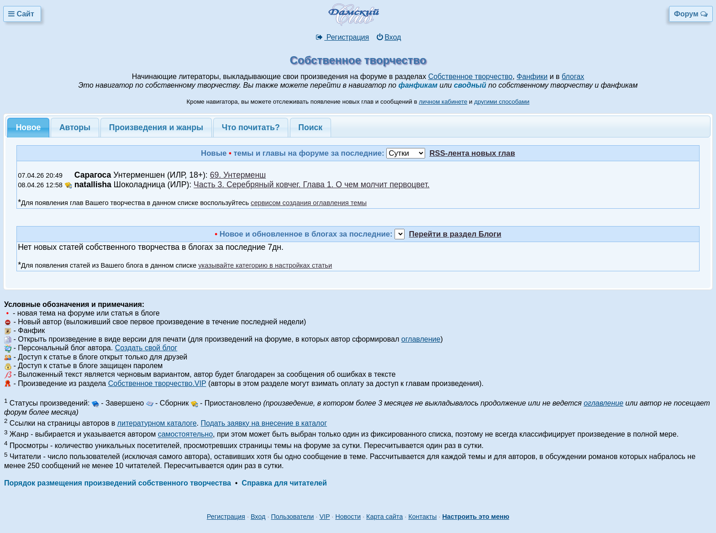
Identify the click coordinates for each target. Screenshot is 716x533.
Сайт (22, 14)
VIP (324, 516)
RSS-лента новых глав (472, 153)
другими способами (501, 101)
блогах (573, 76)
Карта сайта (384, 516)
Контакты (422, 516)
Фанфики (532, 76)
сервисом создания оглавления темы (309, 202)
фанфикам (417, 85)
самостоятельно (185, 434)
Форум (691, 14)
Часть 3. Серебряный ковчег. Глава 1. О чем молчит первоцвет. (312, 184)
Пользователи (292, 516)
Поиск (310, 127)
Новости (348, 516)
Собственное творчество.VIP (157, 383)
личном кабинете (443, 101)
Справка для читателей (284, 483)
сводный (470, 85)
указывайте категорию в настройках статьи (265, 265)
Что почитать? (251, 127)
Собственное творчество (470, 76)
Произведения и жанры (156, 127)
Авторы (74, 127)
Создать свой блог (146, 348)
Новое (28, 127)
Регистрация (342, 37)
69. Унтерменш (238, 174)
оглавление (421, 339)
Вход (388, 37)
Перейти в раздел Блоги (455, 234)
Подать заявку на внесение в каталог (263, 423)
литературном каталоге (157, 423)
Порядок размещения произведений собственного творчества (117, 483)
